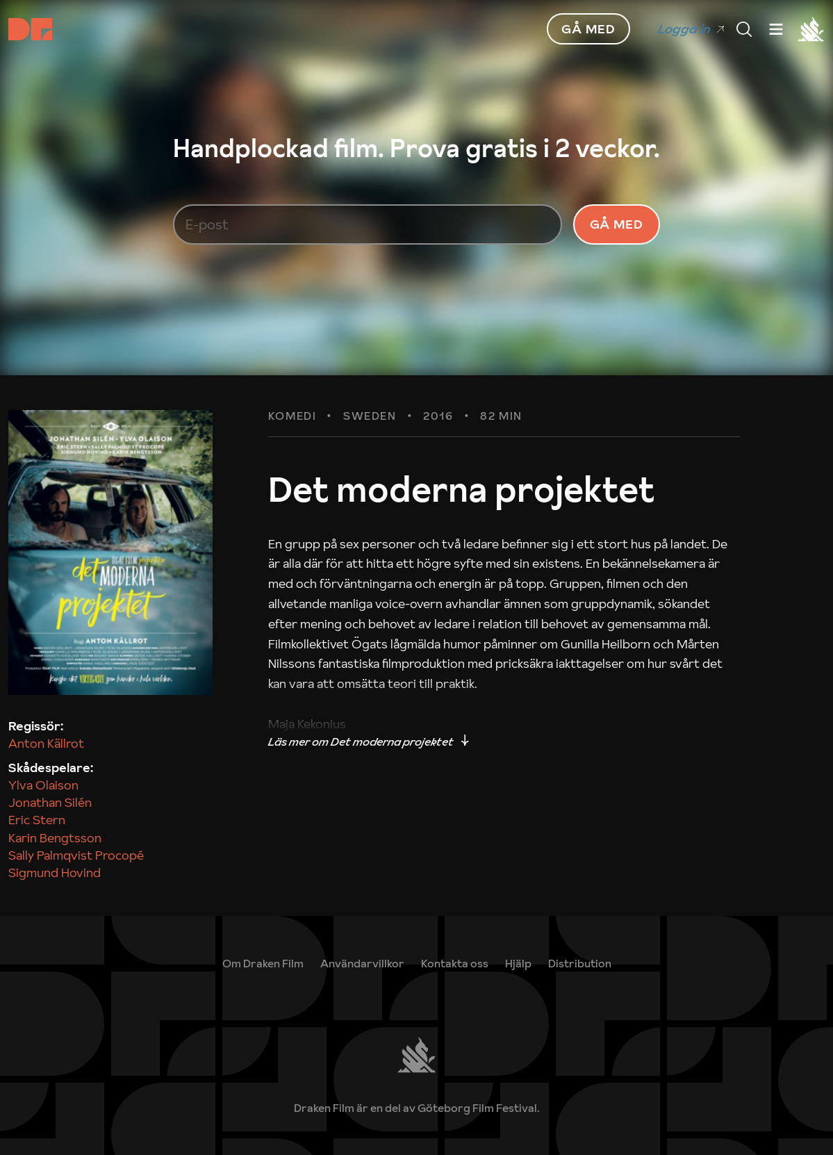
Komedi (292, 416)
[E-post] (367, 224)
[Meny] (744, 29)
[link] (518, 963)
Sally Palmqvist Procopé (76, 855)
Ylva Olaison (43, 785)
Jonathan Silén (50, 802)
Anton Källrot (46, 743)
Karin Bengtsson (54, 837)
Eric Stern (36, 819)
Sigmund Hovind (54, 872)
